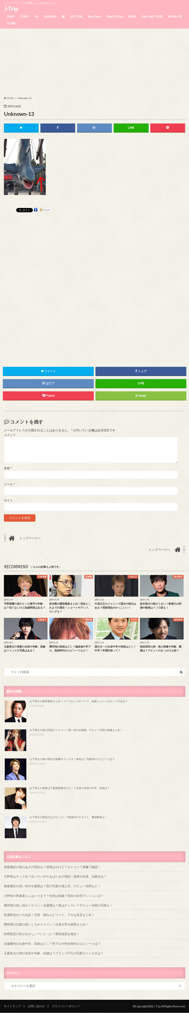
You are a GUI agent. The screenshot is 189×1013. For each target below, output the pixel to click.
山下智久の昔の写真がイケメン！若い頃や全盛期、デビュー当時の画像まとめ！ (76, 730)
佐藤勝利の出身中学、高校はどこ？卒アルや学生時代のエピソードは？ (52, 943)
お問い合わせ (36, 1006)
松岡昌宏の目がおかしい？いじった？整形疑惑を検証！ (41, 934)
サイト (8, 500)
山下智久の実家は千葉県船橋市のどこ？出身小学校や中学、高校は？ (69, 788)
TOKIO (24, 16)
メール (9, 484)
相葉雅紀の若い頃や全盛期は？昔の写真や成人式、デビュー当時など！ (52, 886)
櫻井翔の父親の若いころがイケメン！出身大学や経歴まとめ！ (46, 924)
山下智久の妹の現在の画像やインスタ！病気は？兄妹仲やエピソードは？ (72, 759)
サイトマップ (12, 1006)
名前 (8, 468)
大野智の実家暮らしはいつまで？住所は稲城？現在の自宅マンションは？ (54, 896)
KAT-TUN (76, 16)
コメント (10, 435)
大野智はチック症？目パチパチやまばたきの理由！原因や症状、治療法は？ (55, 876)
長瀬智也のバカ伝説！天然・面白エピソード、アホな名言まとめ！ (49, 915)
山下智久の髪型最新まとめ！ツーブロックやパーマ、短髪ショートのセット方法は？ (78, 701)
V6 (36, 16)
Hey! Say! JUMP (152, 16)
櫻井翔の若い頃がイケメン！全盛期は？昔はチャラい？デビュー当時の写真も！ (58, 905)
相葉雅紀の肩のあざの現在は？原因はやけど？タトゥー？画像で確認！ (52, 867)
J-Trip (11, 8)
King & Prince (114, 16)
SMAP (10, 16)
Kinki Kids (50, 16)
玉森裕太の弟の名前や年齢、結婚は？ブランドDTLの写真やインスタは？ (53, 953)
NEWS (132, 16)
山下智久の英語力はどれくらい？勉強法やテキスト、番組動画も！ (68, 817)
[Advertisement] (94, 62)
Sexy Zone (94, 16)
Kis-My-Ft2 (175, 16)
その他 (11, 23)
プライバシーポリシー (66, 1006)
